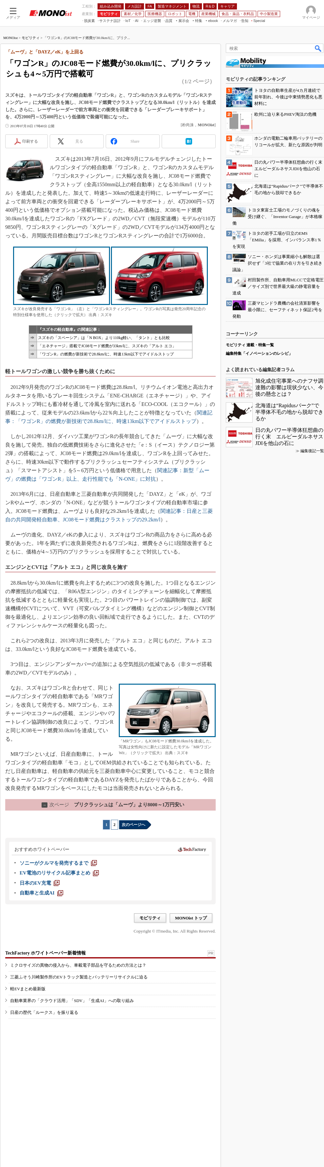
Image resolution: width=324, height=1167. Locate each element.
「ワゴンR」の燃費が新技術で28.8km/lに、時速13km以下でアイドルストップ (105, 354)
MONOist (10, 38)
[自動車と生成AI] (41, 892)
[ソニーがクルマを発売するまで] (58, 863)
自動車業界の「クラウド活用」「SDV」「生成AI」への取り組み (72, 1000)
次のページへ (133, 824)
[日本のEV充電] (40, 883)
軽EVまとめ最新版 (27, 988)
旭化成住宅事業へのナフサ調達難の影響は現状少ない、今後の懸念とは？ (289, 387)
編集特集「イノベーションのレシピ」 (259, 353)
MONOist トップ (191, 917)
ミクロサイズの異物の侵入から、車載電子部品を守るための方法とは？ (78, 965)
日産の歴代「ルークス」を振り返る (44, 1012)
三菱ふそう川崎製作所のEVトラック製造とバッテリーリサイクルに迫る (79, 977)
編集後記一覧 (312, 451)
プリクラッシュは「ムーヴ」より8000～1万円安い (113, 804)
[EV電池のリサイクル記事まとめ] (59, 872)
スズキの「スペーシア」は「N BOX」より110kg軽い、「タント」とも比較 (104, 337)
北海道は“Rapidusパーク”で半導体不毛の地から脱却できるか (289, 412)
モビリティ (31, 38)
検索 (318, 48)
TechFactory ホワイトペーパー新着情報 (45, 953)
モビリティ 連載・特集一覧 (250, 345)
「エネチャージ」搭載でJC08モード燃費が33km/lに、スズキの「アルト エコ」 (107, 346)
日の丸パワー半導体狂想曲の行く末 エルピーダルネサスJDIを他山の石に (289, 436)
